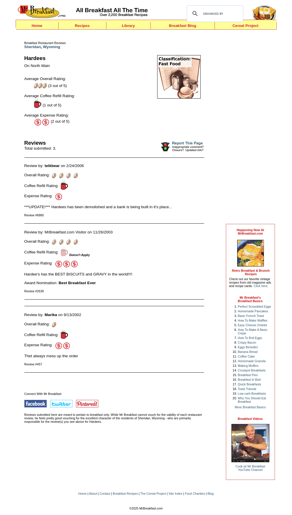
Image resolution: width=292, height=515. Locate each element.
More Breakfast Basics (250, 407)
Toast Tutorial (247, 389)
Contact (104, 493)
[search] (214, 13)
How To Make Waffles (252, 320)
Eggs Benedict (248, 347)
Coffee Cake (246, 356)
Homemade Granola (252, 361)
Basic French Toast (251, 316)
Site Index (175, 493)
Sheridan (32, 47)
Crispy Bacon (247, 342)
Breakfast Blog (182, 25)
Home (37, 25)
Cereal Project (246, 25)
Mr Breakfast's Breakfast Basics (250, 299)
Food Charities (195, 493)
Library (128, 25)
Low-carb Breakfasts (252, 393)
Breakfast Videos (250, 418)
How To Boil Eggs (250, 338)
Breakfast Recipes (125, 493)
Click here (260, 286)
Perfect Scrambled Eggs (254, 306)
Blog (210, 493)
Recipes (82, 25)
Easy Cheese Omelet (252, 325)
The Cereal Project (153, 493)
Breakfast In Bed (249, 379)
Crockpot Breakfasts (252, 370)
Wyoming (51, 47)
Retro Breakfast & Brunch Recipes (251, 272)
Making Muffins (248, 365)
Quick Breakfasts (249, 384)
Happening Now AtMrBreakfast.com (250, 231)
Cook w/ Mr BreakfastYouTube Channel (250, 468)
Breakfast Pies (248, 375)
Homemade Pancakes (253, 311)
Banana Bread (247, 351)
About (93, 493)
